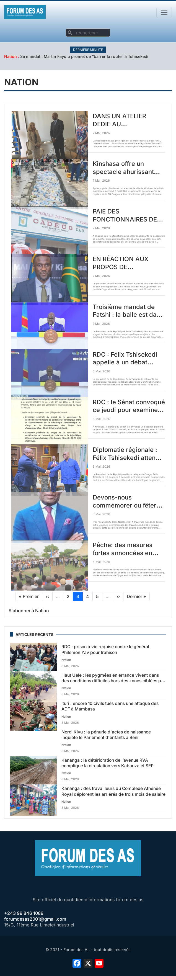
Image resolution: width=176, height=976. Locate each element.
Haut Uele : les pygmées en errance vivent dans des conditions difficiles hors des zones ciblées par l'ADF (113, 681)
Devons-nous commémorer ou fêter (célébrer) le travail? (124, 505)
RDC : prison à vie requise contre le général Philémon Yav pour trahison (105, 649)
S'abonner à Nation (29, 610)
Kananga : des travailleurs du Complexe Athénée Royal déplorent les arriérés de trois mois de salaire (113, 791)
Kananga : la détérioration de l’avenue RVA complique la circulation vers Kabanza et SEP (107, 763)
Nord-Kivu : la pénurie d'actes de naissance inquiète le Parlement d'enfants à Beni (106, 734)
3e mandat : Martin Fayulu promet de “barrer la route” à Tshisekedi (84, 56)
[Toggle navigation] (164, 12)
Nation (10, 56)
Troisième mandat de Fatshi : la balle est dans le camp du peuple (128, 314)
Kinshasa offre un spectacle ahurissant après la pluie (123, 171)
